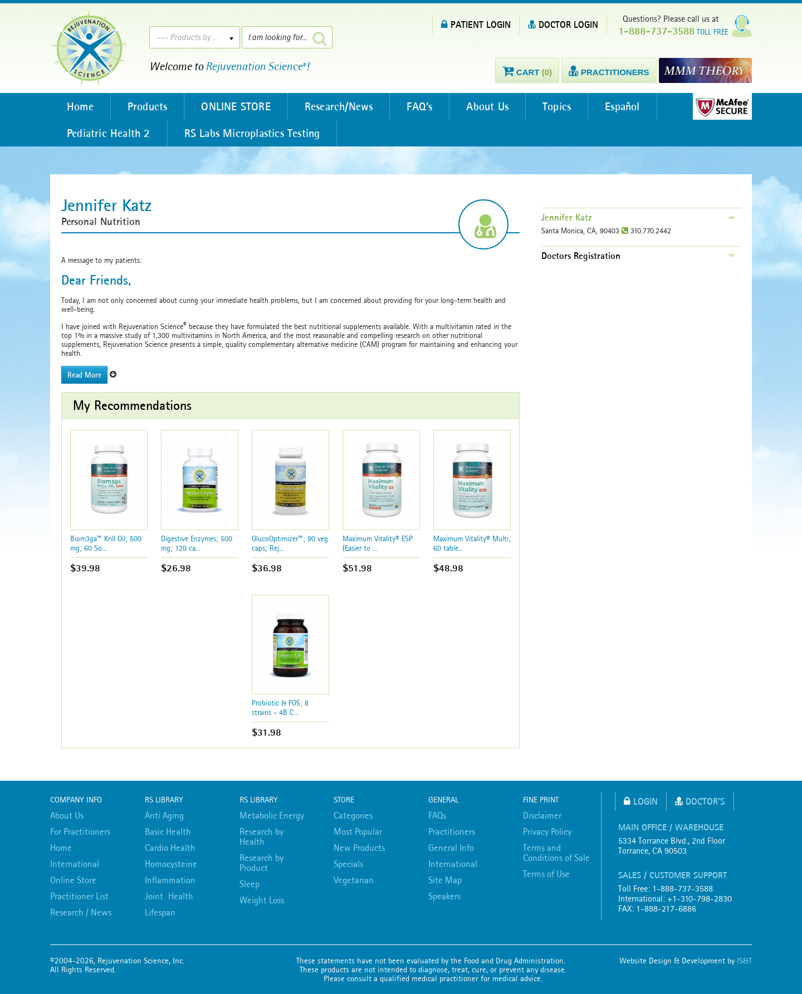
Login (641, 801)
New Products (359, 848)
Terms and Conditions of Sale (556, 853)
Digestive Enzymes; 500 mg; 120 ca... (196, 543)
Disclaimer (542, 815)
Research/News (339, 106)
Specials (348, 864)
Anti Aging (164, 815)
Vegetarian (354, 880)
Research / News (80, 912)
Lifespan (160, 912)
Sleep (249, 884)
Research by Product (261, 863)
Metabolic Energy (271, 815)
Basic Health (168, 831)
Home (80, 106)
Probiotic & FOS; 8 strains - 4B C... (280, 707)
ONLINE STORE (235, 106)
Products (148, 106)
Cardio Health (170, 848)
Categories (353, 815)
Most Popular (358, 831)
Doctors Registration (580, 255)
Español (622, 106)
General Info (451, 848)
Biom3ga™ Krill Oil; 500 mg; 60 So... (105, 543)
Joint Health (169, 896)
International (74, 864)
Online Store (73, 880)
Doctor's (700, 801)
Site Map (445, 880)
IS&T (744, 960)
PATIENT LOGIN (476, 24)
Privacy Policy (547, 831)
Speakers (444, 896)
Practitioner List (79, 896)
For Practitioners (80, 831)
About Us (487, 106)
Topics (556, 106)
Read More (84, 375)
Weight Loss (261, 900)
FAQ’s (419, 106)
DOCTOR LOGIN (563, 24)
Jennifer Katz (566, 217)
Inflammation (170, 880)
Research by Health (261, 836)
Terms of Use (546, 874)
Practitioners (451, 831)
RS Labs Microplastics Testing (252, 133)
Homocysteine (171, 864)
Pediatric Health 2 (108, 133)
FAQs (437, 815)
